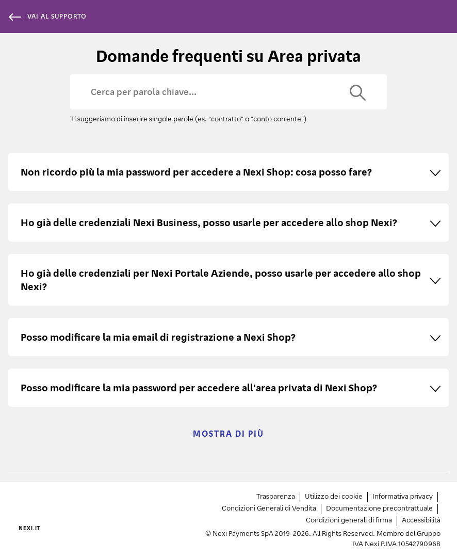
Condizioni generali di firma (349, 519)
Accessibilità (421, 519)
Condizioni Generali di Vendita (269, 507)
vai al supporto (47, 16)
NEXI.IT (29, 528)
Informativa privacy (402, 495)
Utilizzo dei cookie (334, 495)
